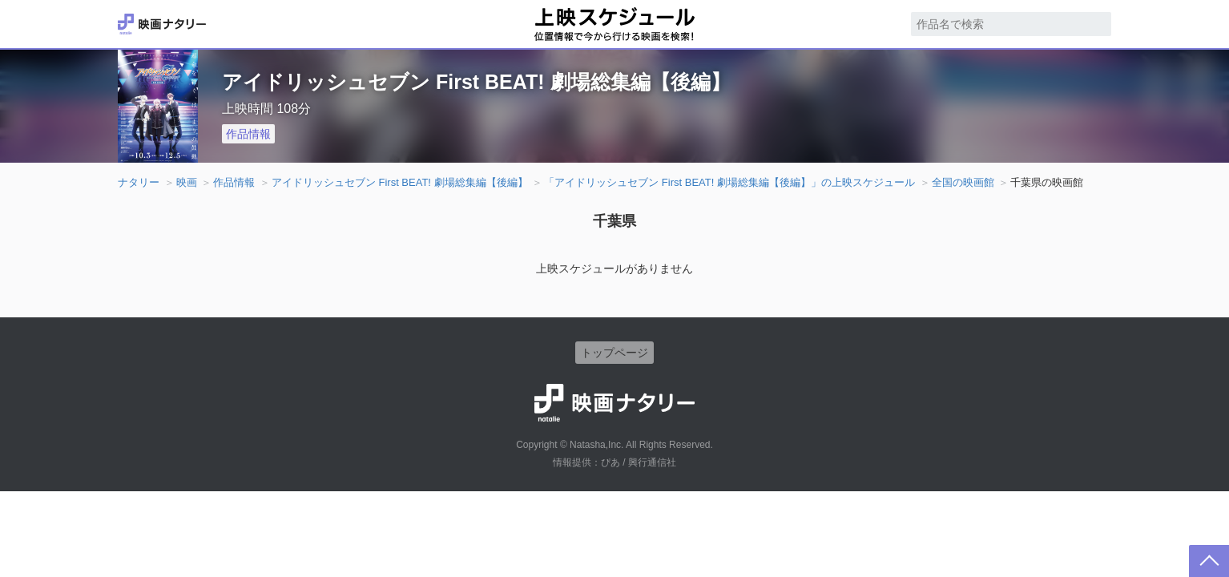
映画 (186, 182)
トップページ (614, 352)
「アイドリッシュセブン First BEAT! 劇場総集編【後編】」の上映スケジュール (729, 182)
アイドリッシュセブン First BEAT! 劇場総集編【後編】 (400, 182)
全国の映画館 (963, 182)
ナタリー (138, 182)
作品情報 (248, 133)
